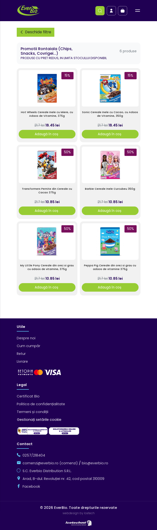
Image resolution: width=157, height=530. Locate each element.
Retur (21, 353)
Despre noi (26, 338)
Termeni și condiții (32, 411)
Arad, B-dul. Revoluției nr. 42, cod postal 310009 (63, 478)
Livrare (22, 361)
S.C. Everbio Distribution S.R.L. (47, 470)
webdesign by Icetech (79, 513)
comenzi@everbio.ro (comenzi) (50, 463)
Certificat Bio (28, 396)
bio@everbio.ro (95, 463)
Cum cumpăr (28, 345)
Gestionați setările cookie (39, 419)
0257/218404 (34, 455)
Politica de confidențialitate (41, 404)
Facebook (31, 486)
